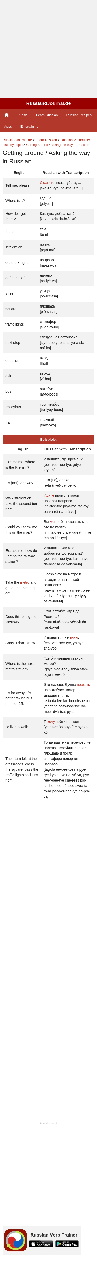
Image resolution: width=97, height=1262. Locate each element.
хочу (51, 722)
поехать (83, 684)
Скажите (47, 183)
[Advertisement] (48, 49)
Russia (22, 115)
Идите (49, 495)
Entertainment (30, 126)
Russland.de (48, 103)
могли (54, 522)
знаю (74, 637)
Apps (8, 126)
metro (24, 582)
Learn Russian (47, 115)
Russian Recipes (79, 115)
